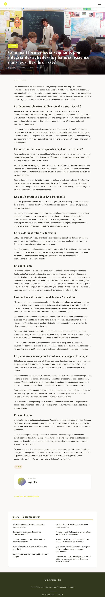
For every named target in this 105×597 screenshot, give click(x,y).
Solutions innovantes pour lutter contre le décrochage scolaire (29, 540)
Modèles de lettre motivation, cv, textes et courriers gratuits (72, 525)
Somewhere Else (52, 579)
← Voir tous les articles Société (26, 496)
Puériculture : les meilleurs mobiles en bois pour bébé (30, 548)
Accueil (16, 80)
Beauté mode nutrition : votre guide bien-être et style (30, 555)
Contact (60, 595)
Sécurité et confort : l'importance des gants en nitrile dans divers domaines (73, 533)
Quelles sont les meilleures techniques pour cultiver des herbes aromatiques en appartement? (73, 549)
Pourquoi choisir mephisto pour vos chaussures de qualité (27, 533)
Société (13, 46)
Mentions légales (48, 595)
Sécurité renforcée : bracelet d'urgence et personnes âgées (29, 525)
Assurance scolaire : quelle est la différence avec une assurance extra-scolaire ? (72, 540)
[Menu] (99, 4)
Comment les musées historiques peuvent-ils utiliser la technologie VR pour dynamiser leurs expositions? (73, 558)
